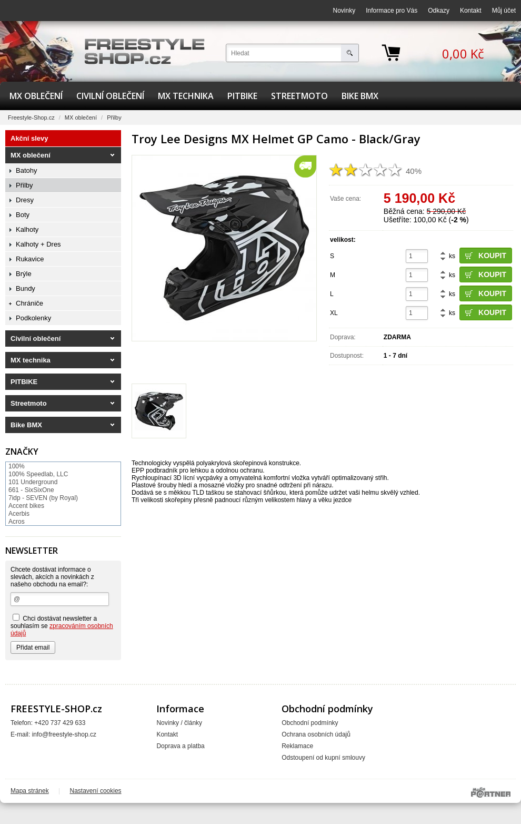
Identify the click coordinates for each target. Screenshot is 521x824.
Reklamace (297, 746)
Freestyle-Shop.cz (31, 117)
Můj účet (504, 10)
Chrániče (29, 303)
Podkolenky (33, 318)
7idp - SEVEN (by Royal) (43, 498)
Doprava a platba (180, 746)
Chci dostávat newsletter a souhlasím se (62, 625)
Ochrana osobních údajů (316, 734)
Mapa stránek (30, 790)
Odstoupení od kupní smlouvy (323, 757)
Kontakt (471, 10)
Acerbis (18, 513)
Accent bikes (26, 505)
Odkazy (438, 10)
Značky (21, 451)
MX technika (186, 96)
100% (16, 466)
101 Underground (32, 482)
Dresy (25, 200)
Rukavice (30, 259)
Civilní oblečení (110, 96)
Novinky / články (179, 723)
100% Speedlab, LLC (38, 474)
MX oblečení (36, 96)
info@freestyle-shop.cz (64, 734)
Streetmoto (299, 96)
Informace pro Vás (391, 10)
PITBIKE (242, 96)
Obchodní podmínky (310, 723)
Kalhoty (27, 229)
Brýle (24, 274)
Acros (16, 521)
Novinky (344, 10)
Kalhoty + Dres (38, 244)
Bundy (25, 288)
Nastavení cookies (96, 790)
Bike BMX (360, 96)
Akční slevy (29, 138)
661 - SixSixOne (31, 490)
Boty (22, 215)
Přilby (114, 117)
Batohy (26, 170)
